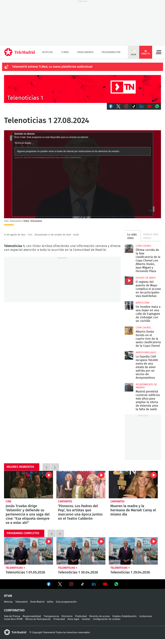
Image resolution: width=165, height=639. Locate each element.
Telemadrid (21, 602)
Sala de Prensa (12, 616)
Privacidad (59, 619)
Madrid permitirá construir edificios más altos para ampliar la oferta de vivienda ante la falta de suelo (129, 387)
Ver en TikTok (82, 584)
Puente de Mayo (146, 278)
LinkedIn (142, 106)
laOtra (50, 602)
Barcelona (142, 302)
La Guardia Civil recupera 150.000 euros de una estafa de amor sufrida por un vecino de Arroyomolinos (129, 355)
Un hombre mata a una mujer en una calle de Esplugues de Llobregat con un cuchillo (129, 305)
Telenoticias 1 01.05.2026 (28, 551)
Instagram (126, 106)
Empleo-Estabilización (124, 616)
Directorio (67, 616)
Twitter (118, 106)
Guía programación (66, 602)
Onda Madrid (85, 52)
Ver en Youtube (105, 584)
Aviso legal (73, 619)
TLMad (65, 52)
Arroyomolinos (146, 352)
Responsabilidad (32, 616)
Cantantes (65, 501)
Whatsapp (157, 106)
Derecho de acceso (99, 616)
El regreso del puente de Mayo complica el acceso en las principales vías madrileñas (129, 280)
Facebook (111, 106)
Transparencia (51, 616)
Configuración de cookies (106, 619)
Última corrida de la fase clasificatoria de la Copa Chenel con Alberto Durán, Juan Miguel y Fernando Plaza (129, 248)
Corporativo (14, 610)
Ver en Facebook (48, 584)
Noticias (47, 52)
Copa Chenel (143, 246)
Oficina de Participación (38, 619)
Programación (111, 52)
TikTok (134, 106)
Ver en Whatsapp (116, 584)
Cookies (86, 619)
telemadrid (15, 632)
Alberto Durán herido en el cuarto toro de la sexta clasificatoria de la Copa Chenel (129, 330)
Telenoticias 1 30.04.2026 (80, 551)
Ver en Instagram (71, 584)
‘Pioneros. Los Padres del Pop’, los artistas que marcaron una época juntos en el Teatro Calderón (80, 484)
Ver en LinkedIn (94, 584)
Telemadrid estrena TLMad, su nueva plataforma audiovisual (52, 66)
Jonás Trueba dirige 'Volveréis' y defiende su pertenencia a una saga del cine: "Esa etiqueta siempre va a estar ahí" (28, 484)
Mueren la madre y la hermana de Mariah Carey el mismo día (133, 484)
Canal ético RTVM (13, 619)
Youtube (149, 106)
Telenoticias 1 (15, 567)
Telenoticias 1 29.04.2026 (133, 551)
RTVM (8, 596)
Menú (158, 52)
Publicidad (81, 616)
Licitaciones (145, 616)
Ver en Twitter (60, 584)
